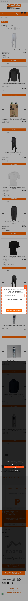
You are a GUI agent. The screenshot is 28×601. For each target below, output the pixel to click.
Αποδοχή (14, 467)
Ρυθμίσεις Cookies (14, 470)
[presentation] (14, 303)
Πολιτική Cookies (19, 464)
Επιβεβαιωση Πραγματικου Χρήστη (14, 299)
